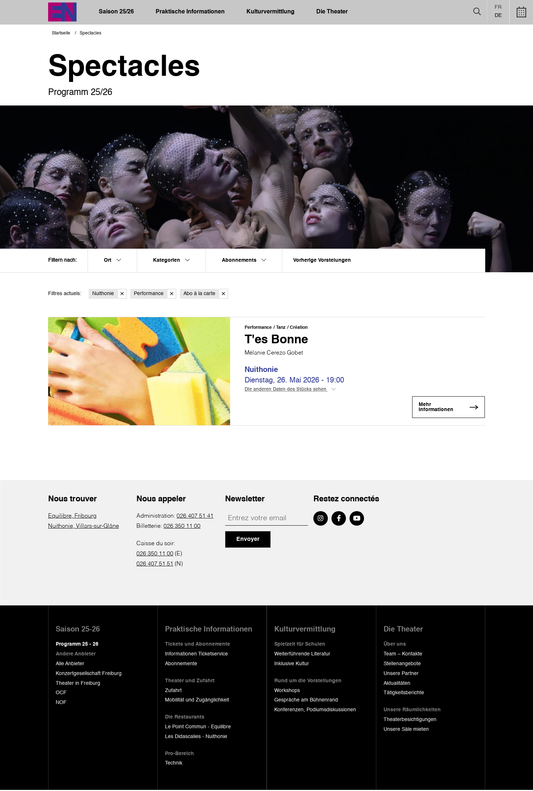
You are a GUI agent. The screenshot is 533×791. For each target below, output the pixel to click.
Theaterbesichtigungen (410, 720)
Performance (155, 294)
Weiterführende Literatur (302, 654)
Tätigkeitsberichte (404, 693)
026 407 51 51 (154, 565)
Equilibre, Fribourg (72, 517)
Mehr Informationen (442, 408)
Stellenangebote (402, 664)
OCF (61, 693)
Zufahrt (173, 690)
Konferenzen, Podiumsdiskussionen (315, 710)
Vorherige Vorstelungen (322, 260)
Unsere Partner (401, 674)
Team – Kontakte (403, 654)
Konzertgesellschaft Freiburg (89, 674)
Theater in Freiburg (78, 683)
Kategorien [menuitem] (171, 260)
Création (299, 328)
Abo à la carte (205, 294)
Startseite (61, 33)
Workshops (287, 690)
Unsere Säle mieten (406, 730)
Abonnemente (181, 664)
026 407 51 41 (195, 517)
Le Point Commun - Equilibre (198, 727)
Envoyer (247, 540)
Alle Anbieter (70, 664)
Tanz (280, 328)
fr (498, 7)
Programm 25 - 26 (77, 644)
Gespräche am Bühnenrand (306, 700)
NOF (61, 703)
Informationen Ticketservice (196, 654)
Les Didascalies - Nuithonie (196, 737)
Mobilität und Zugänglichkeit (197, 700)
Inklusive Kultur (291, 664)
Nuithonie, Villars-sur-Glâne (83, 527)
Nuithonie (109, 294)
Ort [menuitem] (112, 260)
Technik (173, 763)
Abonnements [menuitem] (244, 260)
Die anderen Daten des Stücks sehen (290, 390)
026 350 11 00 (182, 527)
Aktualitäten (397, 683)
